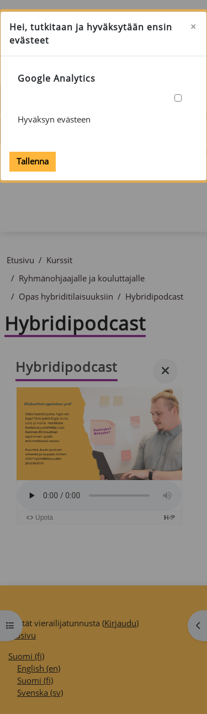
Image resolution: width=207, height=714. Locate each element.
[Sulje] (193, 26)
